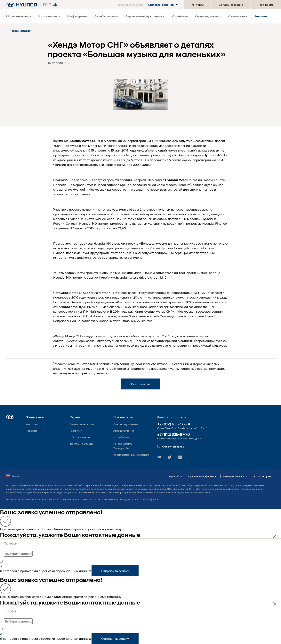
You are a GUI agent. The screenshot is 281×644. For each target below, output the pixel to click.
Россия (13, 476)
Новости (261, 16)
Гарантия (75, 430)
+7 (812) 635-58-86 (174, 424)
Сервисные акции (81, 424)
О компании (237, 16)
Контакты (197, 4)
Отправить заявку (115, 571)
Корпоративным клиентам (131, 454)
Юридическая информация (202, 476)
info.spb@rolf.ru (150, 499)
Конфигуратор (77, 16)
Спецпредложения (208, 16)
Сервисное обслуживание (145, 16)
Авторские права (262, 476)
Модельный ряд (18, 16)
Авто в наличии (49, 16)
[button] (149, 4)
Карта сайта (175, 476)
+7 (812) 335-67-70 (173, 434)
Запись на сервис (231, 4)
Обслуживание (79, 437)
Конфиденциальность (235, 476)
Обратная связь (170, 446)
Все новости (18, 31)
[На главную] (22, 5)
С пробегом (180, 16)
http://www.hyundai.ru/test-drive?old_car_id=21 (133, 277)
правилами (29, 571)
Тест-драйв (266, 4)
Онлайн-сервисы (106, 16)
